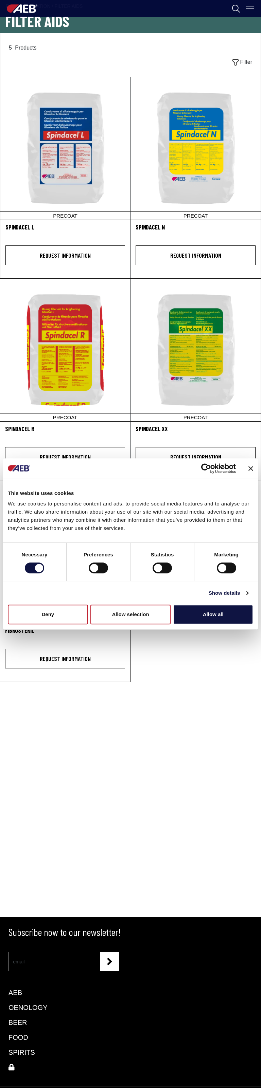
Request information (65, 255)
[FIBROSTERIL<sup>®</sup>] (65, 634)
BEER (17, 1022)
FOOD (18, 1037)
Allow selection (130, 614)
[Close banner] (250, 468)
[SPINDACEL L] (65, 148)
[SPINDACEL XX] (195, 350)
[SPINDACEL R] (65, 350)
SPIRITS (21, 1052)
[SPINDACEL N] (195, 148)
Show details (224, 593)
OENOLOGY (27, 1007)
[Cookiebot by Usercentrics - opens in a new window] (206, 468)
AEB (15, 992)
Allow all (213, 614)
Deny (47, 614)
